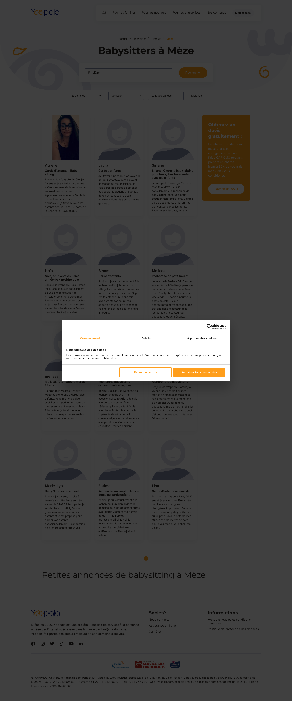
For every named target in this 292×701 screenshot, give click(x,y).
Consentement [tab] (90, 338)
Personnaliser (145, 372)
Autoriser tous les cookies (199, 372)
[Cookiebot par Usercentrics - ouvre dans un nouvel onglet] (209, 326)
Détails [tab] (146, 338)
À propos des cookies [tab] (202, 338)
